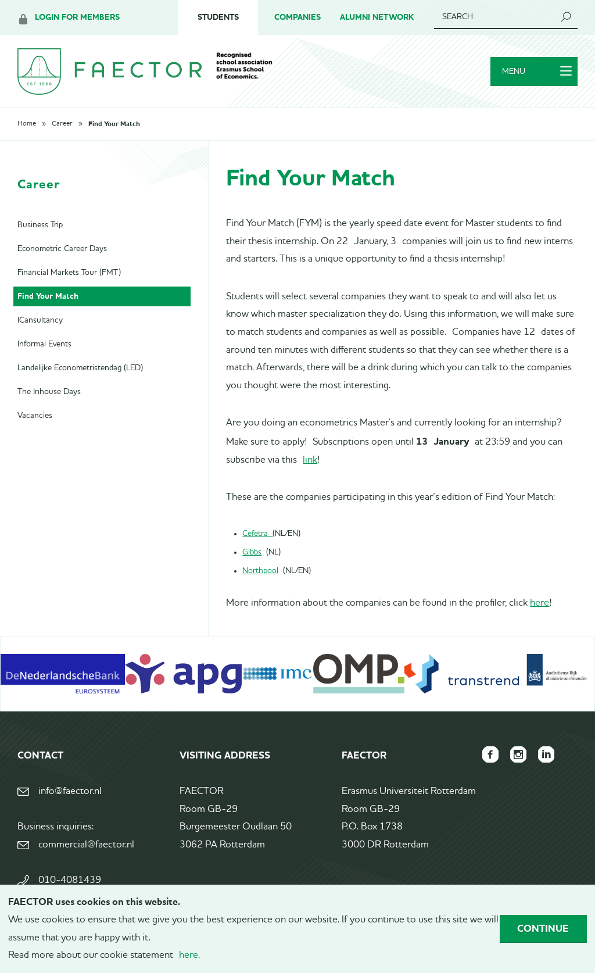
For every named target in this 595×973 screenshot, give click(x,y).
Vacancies (34, 416)
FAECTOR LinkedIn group (546, 754)
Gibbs (251, 552)
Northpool (260, 571)
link (310, 460)
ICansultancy (40, 320)
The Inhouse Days (49, 392)
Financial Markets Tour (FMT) (69, 273)
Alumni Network (377, 17)
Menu (537, 71)
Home (26, 123)
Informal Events (44, 344)
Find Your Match (114, 124)
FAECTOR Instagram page (518, 754)
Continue (543, 928)
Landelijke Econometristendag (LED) (80, 368)
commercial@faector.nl (86, 845)
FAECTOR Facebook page (490, 754)
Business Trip (40, 225)
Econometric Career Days (62, 249)
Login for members (77, 17)
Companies (297, 17)
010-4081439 (69, 880)
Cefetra (257, 534)
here (539, 603)
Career (62, 123)
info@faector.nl (70, 791)
